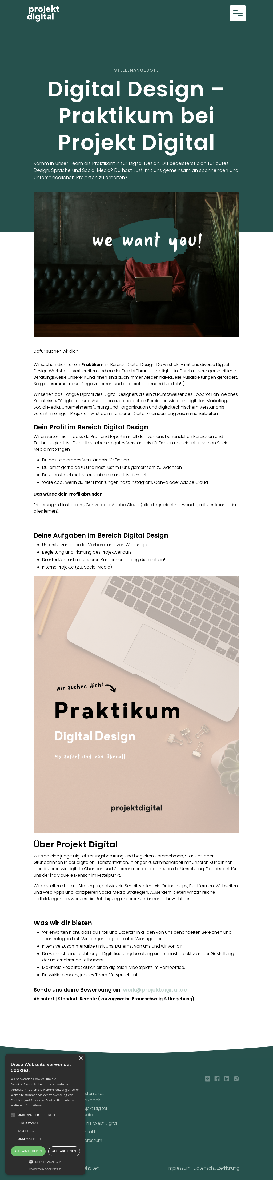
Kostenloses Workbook (92, 1096)
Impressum (90, 1140)
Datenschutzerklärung (216, 1168)
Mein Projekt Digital (98, 1123)
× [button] (81, 1058)
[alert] (45, 1114)
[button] (238, 13)
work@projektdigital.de (155, 989)
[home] (43, 13)
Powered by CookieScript (45, 1169)
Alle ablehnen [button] (64, 1151)
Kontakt (87, 1132)
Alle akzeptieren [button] (28, 1151)
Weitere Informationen (27, 1105)
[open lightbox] (136, 264)
